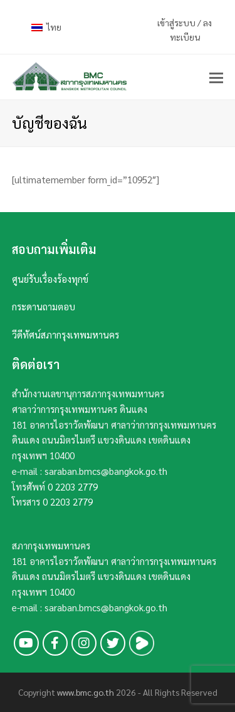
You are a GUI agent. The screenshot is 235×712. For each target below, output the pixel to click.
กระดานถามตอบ (43, 306)
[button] (216, 77)
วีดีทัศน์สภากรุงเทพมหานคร (65, 334)
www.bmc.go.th (85, 692)
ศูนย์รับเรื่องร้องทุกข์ (50, 279)
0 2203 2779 (73, 486)
